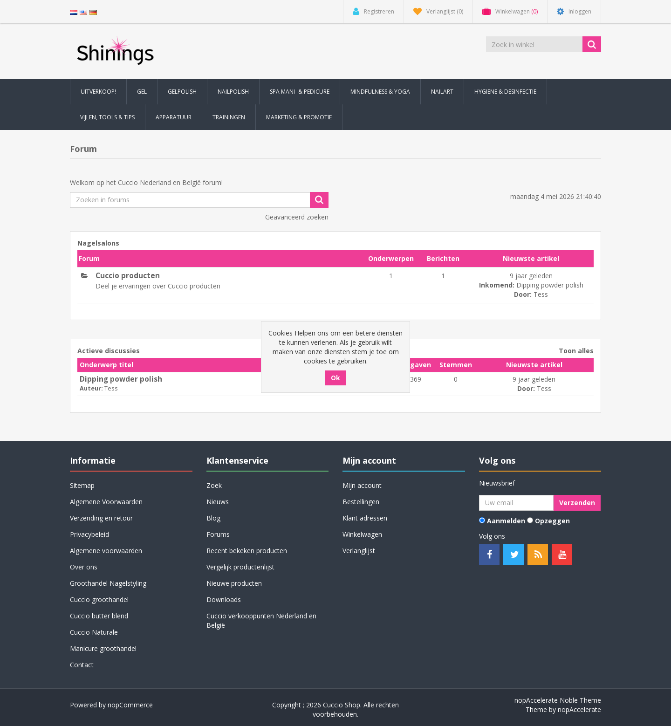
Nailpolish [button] (233, 92)
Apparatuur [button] (174, 117)
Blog (213, 518)
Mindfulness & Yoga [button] (380, 92)
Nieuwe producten (234, 583)
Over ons (83, 566)
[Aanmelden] (516, 503)
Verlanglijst (358, 550)
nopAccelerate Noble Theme (557, 700)
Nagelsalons (98, 243)
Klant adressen (364, 518)
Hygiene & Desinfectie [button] (505, 92)
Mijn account (362, 485)
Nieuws (217, 501)
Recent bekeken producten (246, 550)
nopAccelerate (579, 709)
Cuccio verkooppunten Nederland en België (261, 620)
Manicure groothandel (103, 648)
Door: (523, 294)
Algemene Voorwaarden (106, 501)
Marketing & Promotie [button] (299, 117)
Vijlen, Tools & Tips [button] (107, 117)
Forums (218, 534)
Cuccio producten (128, 276)
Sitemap (82, 485)
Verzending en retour (101, 518)
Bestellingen (360, 501)
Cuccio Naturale (94, 632)
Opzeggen (552, 520)
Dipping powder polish (549, 285)
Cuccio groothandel (99, 599)
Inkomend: (496, 285)
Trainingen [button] (228, 117)
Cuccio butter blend (99, 615)
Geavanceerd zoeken (297, 216)
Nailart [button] (442, 92)
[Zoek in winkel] (535, 44)
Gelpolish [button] (182, 92)
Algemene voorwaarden (106, 550)
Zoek (214, 485)
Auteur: (91, 388)
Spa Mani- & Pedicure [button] (299, 92)
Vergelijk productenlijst (240, 566)
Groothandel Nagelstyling (108, 583)
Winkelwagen (362, 534)
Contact (82, 664)
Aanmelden (506, 520)
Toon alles (576, 350)
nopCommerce (130, 704)
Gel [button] (142, 92)
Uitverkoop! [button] (98, 92)
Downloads (223, 599)
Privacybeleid (89, 534)
